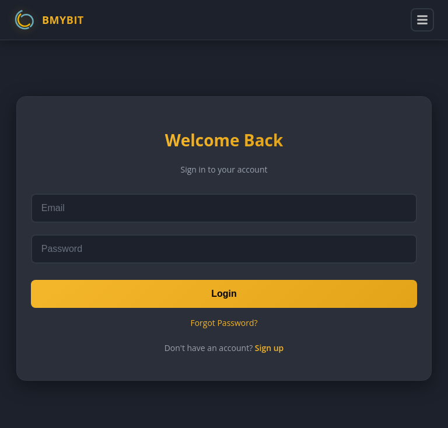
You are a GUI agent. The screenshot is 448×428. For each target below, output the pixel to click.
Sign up (269, 347)
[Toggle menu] (422, 19)
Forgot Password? (223, 322)
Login (224, 294)
